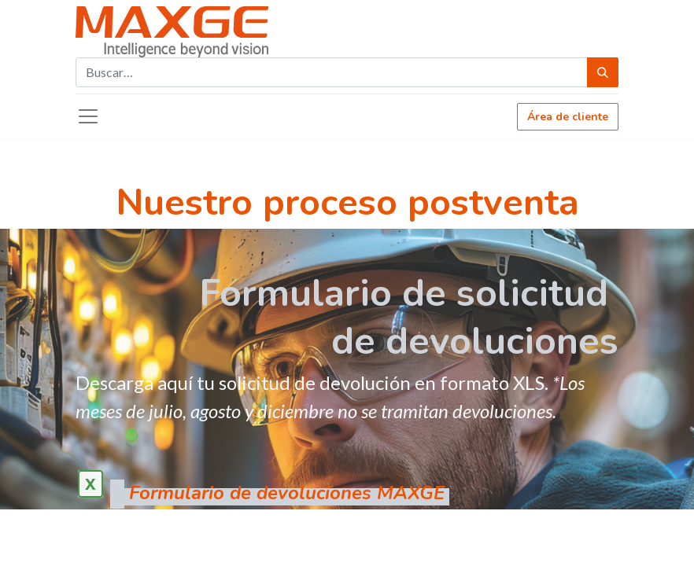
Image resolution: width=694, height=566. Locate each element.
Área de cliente (567, 116)
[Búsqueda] (602, 72)
